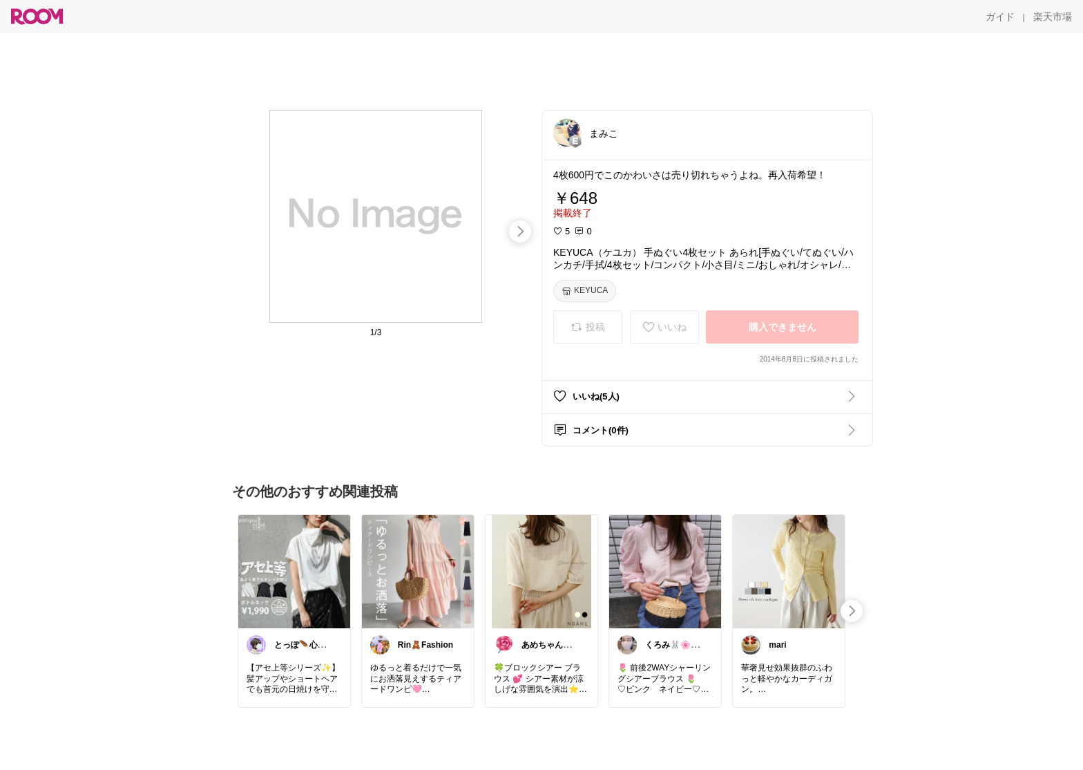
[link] (294, 571)
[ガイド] (1000, 16)
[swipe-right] (520, 231)
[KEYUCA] (584, 291)
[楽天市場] (1052, 16)
